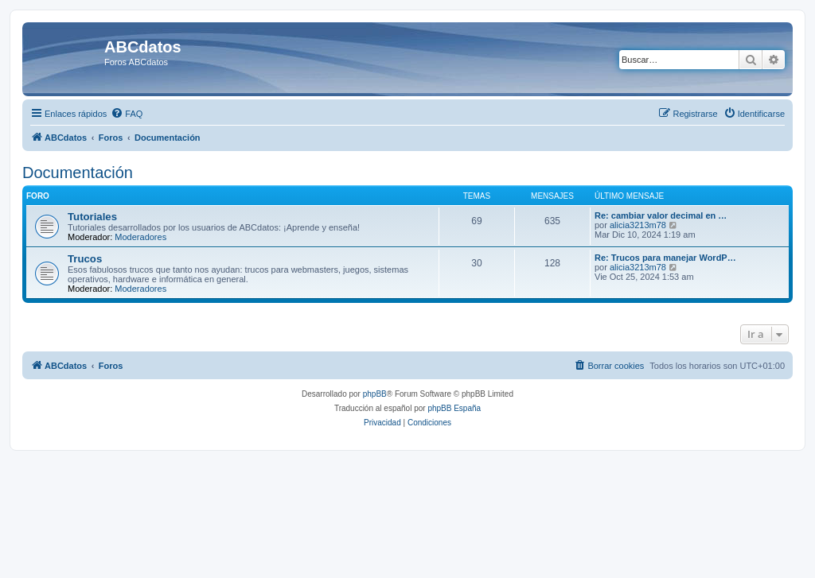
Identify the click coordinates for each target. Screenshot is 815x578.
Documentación (77, 172)
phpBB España (454, 408)
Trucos (85, 259)
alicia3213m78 (638, 225)
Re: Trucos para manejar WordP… (665, 257)
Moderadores (140, 237)
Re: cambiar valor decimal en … (661, 215)
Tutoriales (92, 217)
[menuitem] (126, 113)
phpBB (375, 394)
